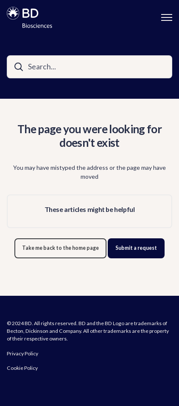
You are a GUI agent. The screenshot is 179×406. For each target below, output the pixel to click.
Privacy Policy (22, 353)
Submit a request (136, 248)
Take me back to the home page (60, 248)
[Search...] (89, 66)
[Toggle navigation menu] (167, 17)
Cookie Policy (22, 368)
